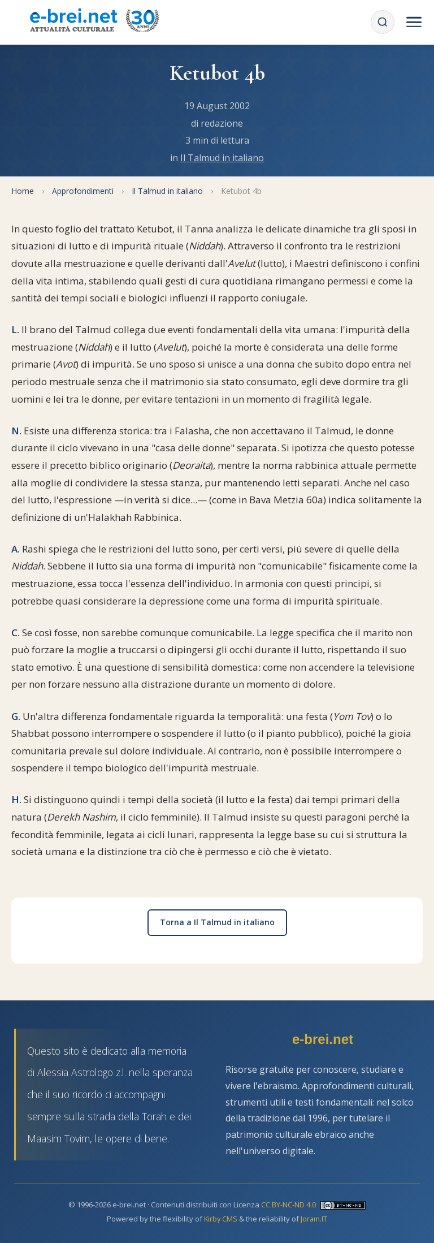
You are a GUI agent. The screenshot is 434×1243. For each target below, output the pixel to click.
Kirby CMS (220, 1219)
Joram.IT (314, 1219)
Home (22, 190)
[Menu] (413, 22)
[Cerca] (382, 22)
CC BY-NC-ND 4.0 (288, 1204)
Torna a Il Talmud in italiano (217, 922)
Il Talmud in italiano (222, 158)
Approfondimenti (83, 190)
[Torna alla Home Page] (94, 22)
